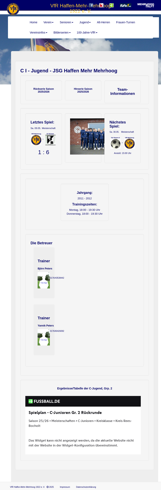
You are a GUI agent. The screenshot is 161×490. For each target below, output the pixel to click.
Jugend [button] (85, 22)
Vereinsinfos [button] (38, 32)
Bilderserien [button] (62, 32)
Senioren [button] (66, 22)
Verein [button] (49, 22)
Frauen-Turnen (125, 22)
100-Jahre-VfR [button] (87, 32)
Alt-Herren (103, 22)
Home (33, 22)
